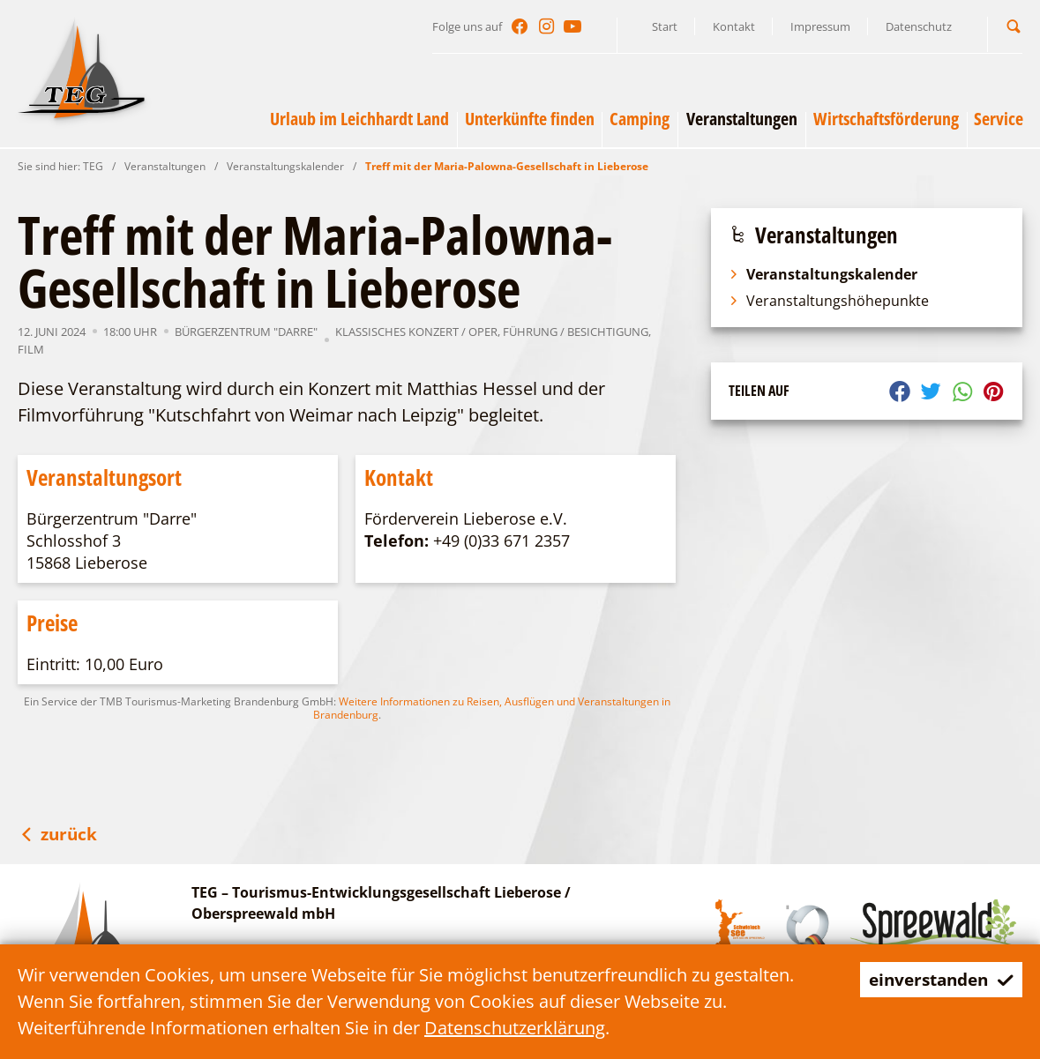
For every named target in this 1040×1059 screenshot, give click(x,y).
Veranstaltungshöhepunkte (829, 300)
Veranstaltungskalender (285, 166)
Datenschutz (919, 26)
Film (31, 349)
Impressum (820, 26)
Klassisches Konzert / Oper (416, 331)
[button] (1013, 26)
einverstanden (936, 979)
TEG (93, 166)
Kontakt (734, 26)
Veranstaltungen (165, 166)
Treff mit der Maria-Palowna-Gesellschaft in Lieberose (506, 166)
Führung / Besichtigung (575, 331)
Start (664, 26)
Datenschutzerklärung (514, 1028)
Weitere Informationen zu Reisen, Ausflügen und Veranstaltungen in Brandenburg (491, 708)
